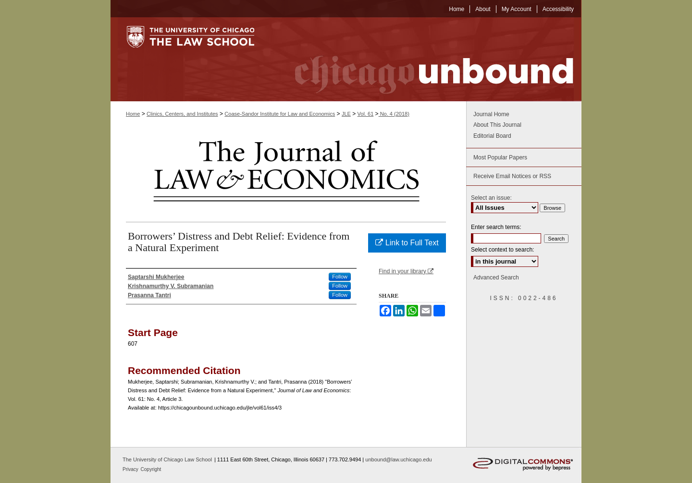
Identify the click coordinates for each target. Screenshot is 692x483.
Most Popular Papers (500, 157)
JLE (346, 114)
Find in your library (406, 271)
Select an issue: (491, 197)
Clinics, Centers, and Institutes (182, 114)
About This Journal (497, 124)
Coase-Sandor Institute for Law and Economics (279, 114)
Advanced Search (496, 277)
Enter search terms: (496, 227)
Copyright (151, 469)
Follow (339, 276)
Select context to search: (502, 249)
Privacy (131, 469)
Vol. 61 (366, 114)
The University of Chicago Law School (167, 459)
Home (133, 114)
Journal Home (491, 114)
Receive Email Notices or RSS (512, 176)
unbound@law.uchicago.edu (398, 459)
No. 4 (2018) (394, 114)
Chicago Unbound (425, 59)
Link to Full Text (406, 243)
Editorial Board (492, 136)
